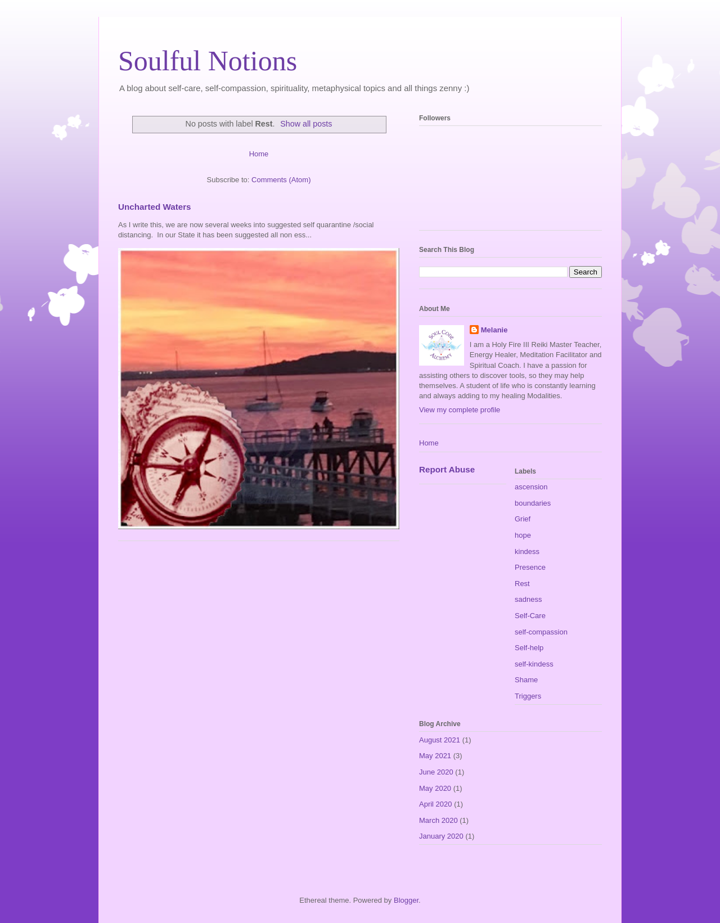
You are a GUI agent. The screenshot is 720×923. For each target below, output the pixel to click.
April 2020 (435, 804)
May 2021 (435, 755)
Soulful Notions (207, 60)
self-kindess (534, 664)
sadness (528, 599)
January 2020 (441, 836)
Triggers (528, 696)
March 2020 (438, 820)
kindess (527, 551)
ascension (531, 487)
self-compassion (541, 632)
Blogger (406, 900)
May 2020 (435, 788)
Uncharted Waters (154, 206)
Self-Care (530, 615)
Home (259, 154)
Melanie (494, 330)
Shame (526, 680)
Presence (530, 567)
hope (523, 535)
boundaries (533, 503)
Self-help (529, 647)
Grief (522, 519)
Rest (522, 583)
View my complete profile (459, 410)
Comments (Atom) (280, 179)
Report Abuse (447, 469)
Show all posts (306, 123)
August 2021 (439, 740)
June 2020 (436, 772)
